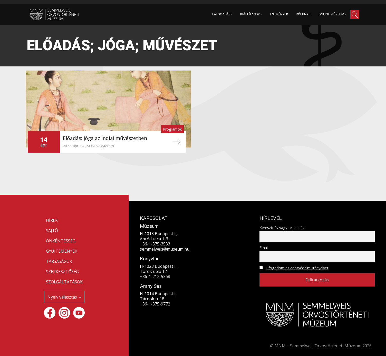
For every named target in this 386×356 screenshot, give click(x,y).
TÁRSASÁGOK (59, 261)
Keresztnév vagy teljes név (281, 227)
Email (263, 247)
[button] (354, 14)
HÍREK (52, 220)
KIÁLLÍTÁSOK (250, 14)
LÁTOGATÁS (221, 14)
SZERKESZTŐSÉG (62, 271)
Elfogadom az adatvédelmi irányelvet (297, 267)
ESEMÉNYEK (279, 14)
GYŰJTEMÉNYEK (61, 251)
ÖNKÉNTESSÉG (60, 241)
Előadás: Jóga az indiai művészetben (105, 138)
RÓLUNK (302, 14)
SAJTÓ (52, 230)
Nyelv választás (62, 297)
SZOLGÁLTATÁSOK (64, 282)
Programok (172, 129)
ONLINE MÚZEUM (331, 14)
